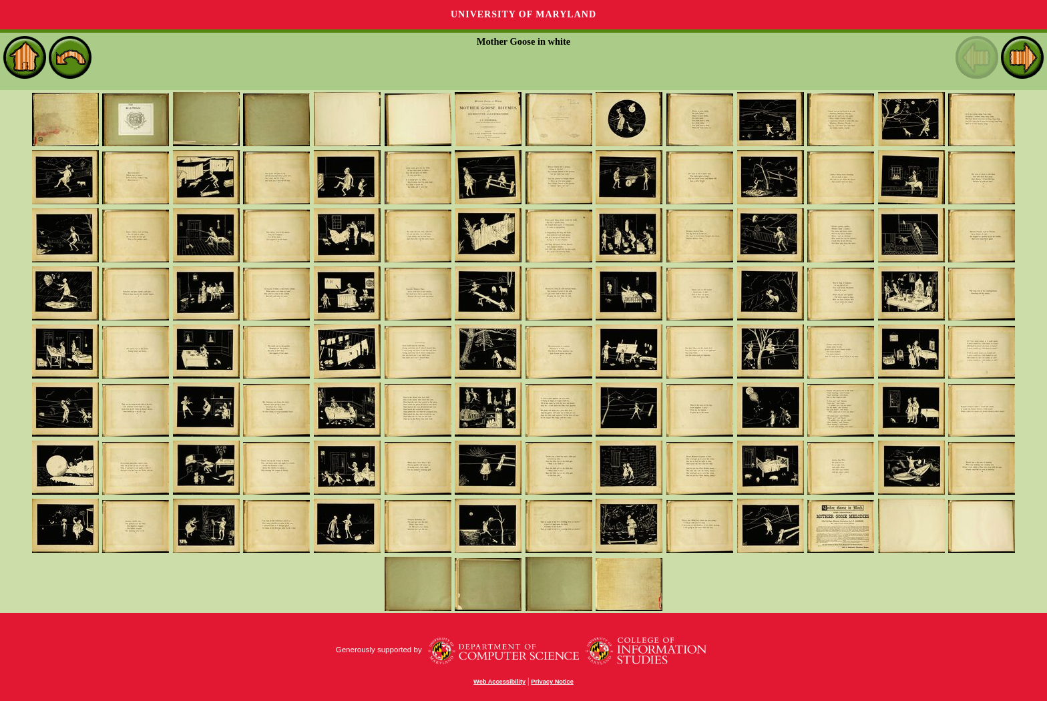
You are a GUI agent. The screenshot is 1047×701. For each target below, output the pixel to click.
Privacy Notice (552, 681)
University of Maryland (523, 14)
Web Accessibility (499, 681)
